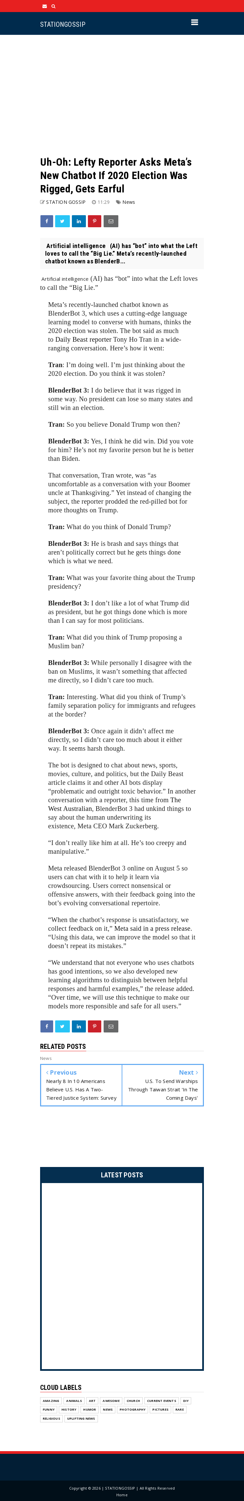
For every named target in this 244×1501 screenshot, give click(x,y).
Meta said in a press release (152, 928)
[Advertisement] (122, 95)
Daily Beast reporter (83, 339)
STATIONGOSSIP (62, 24)
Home (122, 1495)
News (128, 202)
